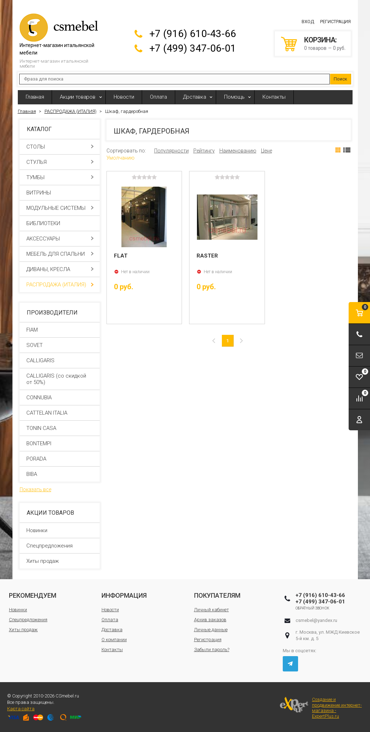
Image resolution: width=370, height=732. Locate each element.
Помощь (234, 97)
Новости (124, 97)
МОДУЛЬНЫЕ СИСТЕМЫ (60, 208)
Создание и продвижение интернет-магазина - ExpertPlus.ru (321, 708)
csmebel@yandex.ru (316, 620)
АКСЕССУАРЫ (60, 238)
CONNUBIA (39, 397)
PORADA (36, 459)
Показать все (35, 489)
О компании (114, 639)
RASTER (207, 256)
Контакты (274, 97)
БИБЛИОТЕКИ (60, 223)
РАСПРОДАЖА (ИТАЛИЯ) (60, 284)
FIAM (32, 330)
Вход (308, 21)
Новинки (36, 530)
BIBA (31, 474)
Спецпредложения (49, 545)
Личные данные (211, 629)
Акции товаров (77, 97)
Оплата (158, 97)
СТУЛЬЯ (60, 162)
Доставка (194, 97)
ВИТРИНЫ (60, 193)
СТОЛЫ (60, 147)
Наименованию (237, 151)
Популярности (171, 151)
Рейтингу (204, 151)
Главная (35, 97)
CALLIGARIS (40, 360)
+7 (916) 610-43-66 (192, 34)
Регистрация (335, 21)
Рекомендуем (32, 595)
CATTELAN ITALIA (46, 413)
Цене (266, 151)
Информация (124, 595)
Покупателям (217, 595)
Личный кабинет (211, 609)
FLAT (120, 256)
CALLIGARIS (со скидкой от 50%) (56, 379)
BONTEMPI (38, 443)
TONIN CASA (41, 428)
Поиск (340, 79)
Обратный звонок (312, 608)
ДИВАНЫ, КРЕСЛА (60, 269)
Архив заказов (210, 619)
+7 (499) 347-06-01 (192, 48)
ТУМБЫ (60, 177)
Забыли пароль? (211, 649)
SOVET (34, 345)
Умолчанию (120, 158)
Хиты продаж (42, 561)
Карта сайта (21, 708)
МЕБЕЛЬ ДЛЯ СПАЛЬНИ (60, 254)
